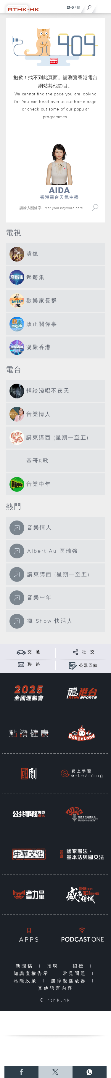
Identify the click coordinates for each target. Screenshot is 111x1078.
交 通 (34, 652)
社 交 (88, 652)
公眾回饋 (88, 665)
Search (95, 208)
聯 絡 (34, 664)
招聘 (54, 966)
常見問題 (76, 973)
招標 (80, 966)
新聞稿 (26, 966)
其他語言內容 (55, 988)
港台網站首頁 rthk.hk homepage (59, 135)
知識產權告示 (33, 973)
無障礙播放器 (70, 981)
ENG (70, 7)
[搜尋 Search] (53, 208)
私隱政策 (27, 981)
